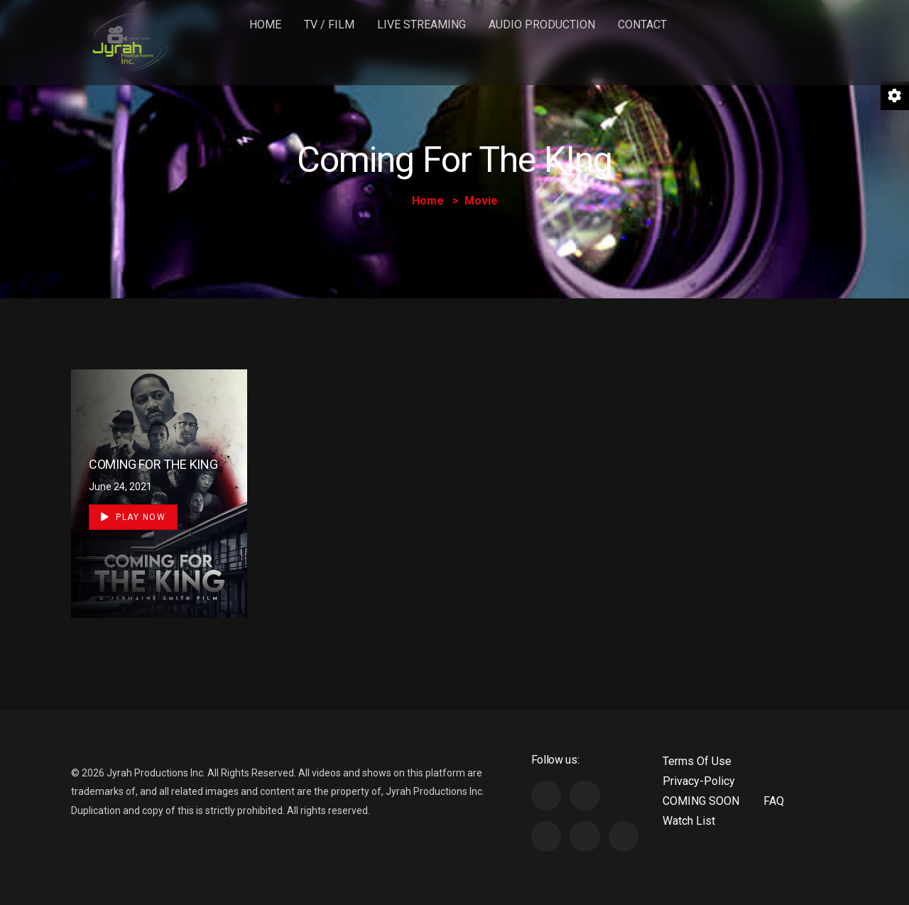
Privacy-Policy (699, 781)
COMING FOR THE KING (153, 464)
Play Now (133, 517)
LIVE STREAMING (421, 24)
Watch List (689, 821)
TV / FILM (329, 24)
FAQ (773, 801)
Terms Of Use (697, 761)
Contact (642, 24)
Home (265, 24)
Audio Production (542, 24)
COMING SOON (701, 801)
